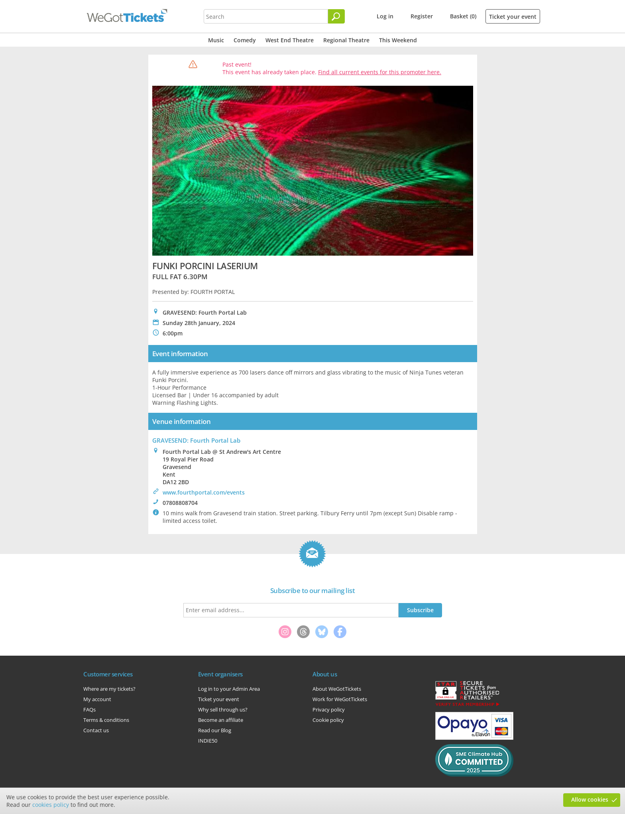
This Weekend (398, 40)
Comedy (245, 40)
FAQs (89, 709)
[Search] (336, 16)
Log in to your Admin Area (229, 688)
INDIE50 (207, 740)
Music (216, 40)
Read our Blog (214, 730)
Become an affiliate (220, 719)
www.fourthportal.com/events (204, 492)
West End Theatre (289, 40)
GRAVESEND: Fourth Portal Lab (196, 440)
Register (422, 16)
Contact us (96, 730)
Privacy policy (328, 709)
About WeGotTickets (336, 688)
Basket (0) (463, 16)
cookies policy (50, 804)
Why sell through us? (223, 709)
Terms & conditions (106, 719)
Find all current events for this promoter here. (379, 72)
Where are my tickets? (109, 688)
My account (97, 699)
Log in (385, 16)
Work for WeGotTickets (339, 699)
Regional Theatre (346, 40)
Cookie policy (328, 719)
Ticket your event (513, 16)
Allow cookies (589, 799)
